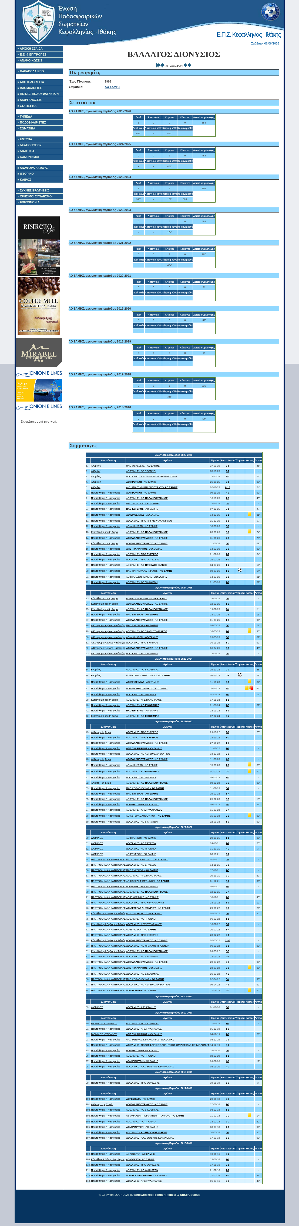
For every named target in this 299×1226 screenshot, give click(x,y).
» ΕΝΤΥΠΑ (25, 139)
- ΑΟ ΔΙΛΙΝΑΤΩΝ (142, 653)
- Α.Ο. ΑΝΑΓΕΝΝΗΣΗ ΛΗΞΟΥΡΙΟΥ (151, 476)
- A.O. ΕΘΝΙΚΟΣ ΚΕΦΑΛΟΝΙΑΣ (150, 1066)
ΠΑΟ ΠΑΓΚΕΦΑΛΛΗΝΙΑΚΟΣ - (149, 571)
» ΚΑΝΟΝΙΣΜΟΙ (28, 157)
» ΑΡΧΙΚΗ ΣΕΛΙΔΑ (30, 48)
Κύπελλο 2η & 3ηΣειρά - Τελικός (108, 913)
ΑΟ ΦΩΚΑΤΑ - (140, 1154)
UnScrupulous (190, 1194)
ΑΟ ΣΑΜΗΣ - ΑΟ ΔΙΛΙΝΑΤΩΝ (141, 582)
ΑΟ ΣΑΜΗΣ (112, 86)
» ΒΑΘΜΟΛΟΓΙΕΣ (30, 88)
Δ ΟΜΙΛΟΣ (97, 838)
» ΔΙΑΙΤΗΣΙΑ (26, 151)
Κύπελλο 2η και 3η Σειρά (104, 532)
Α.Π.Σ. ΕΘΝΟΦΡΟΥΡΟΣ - (147, 859)
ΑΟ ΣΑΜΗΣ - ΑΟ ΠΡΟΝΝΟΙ (141, 471)
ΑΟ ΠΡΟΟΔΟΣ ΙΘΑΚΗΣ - (146, 577)
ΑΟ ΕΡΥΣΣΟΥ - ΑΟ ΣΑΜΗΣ (141, 854)
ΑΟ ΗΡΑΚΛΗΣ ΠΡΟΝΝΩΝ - (148, 881)
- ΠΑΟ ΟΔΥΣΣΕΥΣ (143, 559)
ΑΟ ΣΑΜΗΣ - (147, 498)
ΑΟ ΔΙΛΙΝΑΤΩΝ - (142, 637)
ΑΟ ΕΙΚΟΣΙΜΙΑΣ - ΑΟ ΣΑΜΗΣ (142, 897)
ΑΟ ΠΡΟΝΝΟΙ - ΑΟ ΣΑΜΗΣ (141, 838)
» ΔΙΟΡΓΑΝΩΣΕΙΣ (30, 99)
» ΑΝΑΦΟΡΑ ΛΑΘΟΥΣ (33, 167)
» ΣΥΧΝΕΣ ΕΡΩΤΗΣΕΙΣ (33, 190)
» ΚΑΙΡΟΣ (24, 179)
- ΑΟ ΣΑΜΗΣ (141, 482)
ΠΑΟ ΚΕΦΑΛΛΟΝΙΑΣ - (145, 788)
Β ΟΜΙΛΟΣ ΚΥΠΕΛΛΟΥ (104, 1023)
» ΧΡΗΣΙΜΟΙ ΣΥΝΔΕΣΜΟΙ (35, 196)
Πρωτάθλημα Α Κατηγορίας (105, 492)
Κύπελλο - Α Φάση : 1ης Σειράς (108, 1159)
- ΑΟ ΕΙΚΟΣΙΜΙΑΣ (142, 973)
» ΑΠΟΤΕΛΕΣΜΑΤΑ (31, 82)
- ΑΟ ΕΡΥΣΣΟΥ (141, 843)
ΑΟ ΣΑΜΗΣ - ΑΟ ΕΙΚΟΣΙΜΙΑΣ (142, 669)
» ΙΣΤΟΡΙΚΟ (26, 173)
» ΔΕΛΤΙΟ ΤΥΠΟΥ (30, 145)
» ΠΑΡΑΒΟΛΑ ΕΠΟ (31, 71)
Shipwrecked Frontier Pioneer (155, 1194)
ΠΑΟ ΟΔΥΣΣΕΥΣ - (143, 465)
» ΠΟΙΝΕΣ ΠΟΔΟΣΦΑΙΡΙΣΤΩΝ (38, 93)
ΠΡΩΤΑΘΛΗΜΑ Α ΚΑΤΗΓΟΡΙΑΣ (108, 859)
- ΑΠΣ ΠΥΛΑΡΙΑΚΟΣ (144, 924)
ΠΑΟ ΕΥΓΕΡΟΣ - (142, 614)
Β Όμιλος (96, 669)
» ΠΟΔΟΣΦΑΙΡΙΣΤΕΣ (32, 122)
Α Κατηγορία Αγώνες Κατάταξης (108, 625)
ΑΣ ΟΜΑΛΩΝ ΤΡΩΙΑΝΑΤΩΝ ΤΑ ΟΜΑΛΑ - (155, 1115)
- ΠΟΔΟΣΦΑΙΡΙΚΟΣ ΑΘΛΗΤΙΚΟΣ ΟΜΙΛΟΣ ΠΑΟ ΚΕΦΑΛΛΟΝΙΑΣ (168, 1045)
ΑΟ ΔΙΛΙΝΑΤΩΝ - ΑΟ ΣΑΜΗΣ (141, 526)
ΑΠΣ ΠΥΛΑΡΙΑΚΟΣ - (144, 913)
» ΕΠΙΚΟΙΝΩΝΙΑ (29, 202)
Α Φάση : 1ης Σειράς (102, 1104)
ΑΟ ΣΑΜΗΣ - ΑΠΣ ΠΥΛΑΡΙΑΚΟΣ (144, 699)
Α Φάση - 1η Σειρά (101, 732)
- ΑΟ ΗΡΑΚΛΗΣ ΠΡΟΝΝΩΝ (147, 945)
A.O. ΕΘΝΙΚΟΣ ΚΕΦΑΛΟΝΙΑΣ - (150, 1039)
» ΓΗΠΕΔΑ (25, 116)
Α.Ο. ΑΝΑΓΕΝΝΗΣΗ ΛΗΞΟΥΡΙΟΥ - (151, 487)
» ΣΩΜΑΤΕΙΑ (26, 128)
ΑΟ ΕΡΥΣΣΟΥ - (141, 929)
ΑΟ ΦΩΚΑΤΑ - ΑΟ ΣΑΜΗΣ (140, 1159)
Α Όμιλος (96, 465)
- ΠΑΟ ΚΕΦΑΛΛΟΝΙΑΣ (145, 902)
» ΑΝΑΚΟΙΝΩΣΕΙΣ (30, 60)
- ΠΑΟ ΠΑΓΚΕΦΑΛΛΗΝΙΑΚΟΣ (149, 520)
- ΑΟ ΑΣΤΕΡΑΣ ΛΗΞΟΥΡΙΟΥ (148, 753)
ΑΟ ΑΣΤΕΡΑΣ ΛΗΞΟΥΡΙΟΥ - (148, 675)
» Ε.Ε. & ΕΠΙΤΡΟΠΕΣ (32, 54)
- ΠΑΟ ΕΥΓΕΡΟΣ (142, 642)
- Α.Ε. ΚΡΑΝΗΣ (141, 1007)
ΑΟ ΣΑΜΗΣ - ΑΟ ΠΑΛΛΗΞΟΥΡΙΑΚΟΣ (146, 631)
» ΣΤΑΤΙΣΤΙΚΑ (27, 105)
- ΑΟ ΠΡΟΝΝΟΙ (141, 694)
